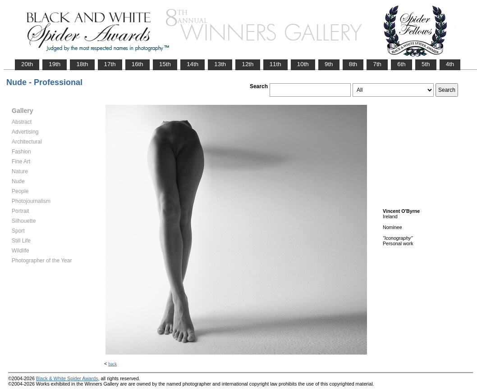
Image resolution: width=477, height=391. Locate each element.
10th (303, 64)
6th (401, 64)
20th (27, 64)
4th (450, 64)
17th (110, 64)
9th (329, 64)
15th (165, 64)
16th (137, 64)
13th (220, 64)
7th (377, 64)
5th (426, 64)
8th (353, 64)
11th (275, 64)
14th (192, 64)
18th (82, 64)
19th (54, 64)
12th (247, 64)
